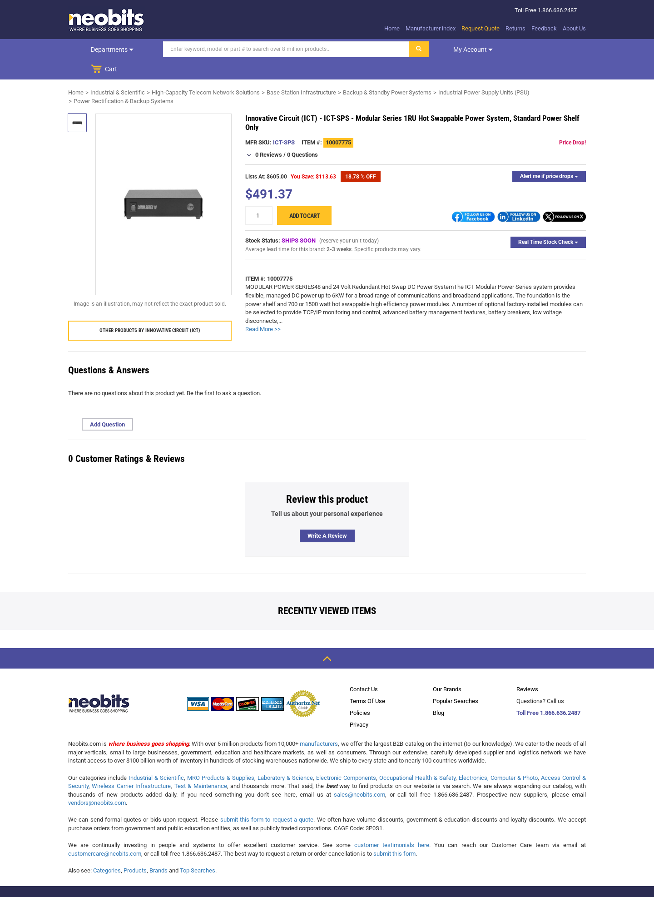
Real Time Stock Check (548, 222)
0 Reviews (268, 134)
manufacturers (319, 723)
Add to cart (304, 195)
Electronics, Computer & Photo (498, 757)
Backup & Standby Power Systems (387, 72)
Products (135, 850)
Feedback (544, 28)
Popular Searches (455, 681)
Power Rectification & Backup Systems (123, 81)
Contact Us (364, 669)
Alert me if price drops (549, 156)
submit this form (394, 833)
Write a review (327, 515)
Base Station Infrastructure (301, 72)
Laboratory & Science (285, 757)
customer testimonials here (391, 825)
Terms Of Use (367, 681)
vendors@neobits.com (97, 782)
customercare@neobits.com (104, 833)
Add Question (107, 404)
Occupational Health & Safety (417, 757)
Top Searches (197, 850)
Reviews (527, 669)
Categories (107, 850)
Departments (105, 49)
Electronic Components (346, 757)
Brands (158, 850)
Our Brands (447, 669)
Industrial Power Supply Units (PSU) (484, 72)
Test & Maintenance (200, 766)
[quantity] (258, 195)
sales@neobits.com (359, 774)
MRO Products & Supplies (220, 757)
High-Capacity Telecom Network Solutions (206, 72)
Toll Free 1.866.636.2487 (548, 692)
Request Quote (480, 28)
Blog (438, 692)
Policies (360, 692)
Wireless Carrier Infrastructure (131, 766)
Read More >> (263, 309)
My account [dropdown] (460, 49)
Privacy (359, 704)
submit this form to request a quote (267, 799)
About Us (574, 28)
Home (392, 28)
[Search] (273, 49)
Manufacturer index (431, 28)
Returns (515, 28)
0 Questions (302, 134)
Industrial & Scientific (117, 72)
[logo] (106, 20)
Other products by (149, 310)
